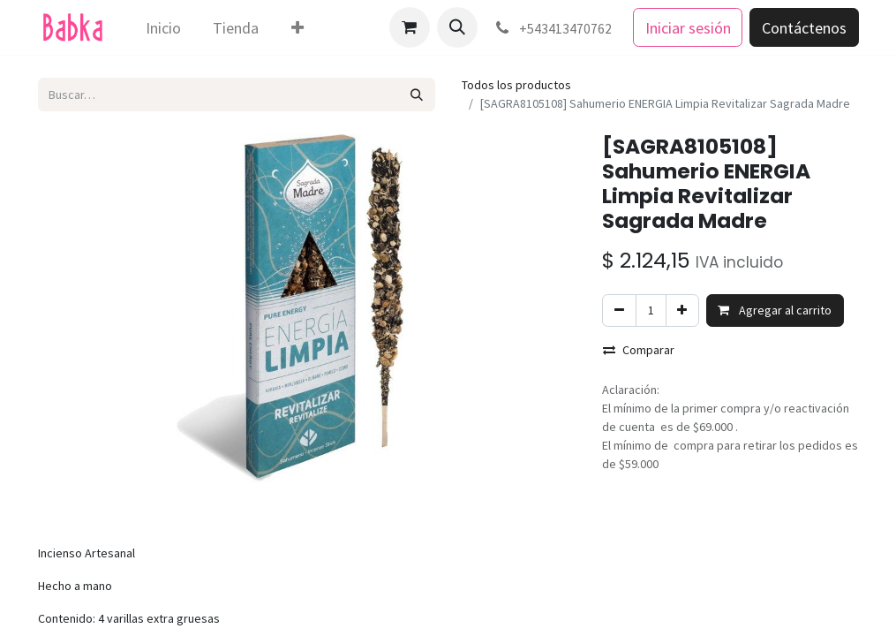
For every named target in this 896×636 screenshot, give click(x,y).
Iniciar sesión (688, 28)
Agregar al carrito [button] (775, 310)
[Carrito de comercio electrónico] (409, 27)
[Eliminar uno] (619, 310)
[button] (457, 27)
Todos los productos (516, 85)
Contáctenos (804, 28)
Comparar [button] (638, 350)
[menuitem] (163, 28)
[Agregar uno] (682, 310)
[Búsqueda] (416, 94)
